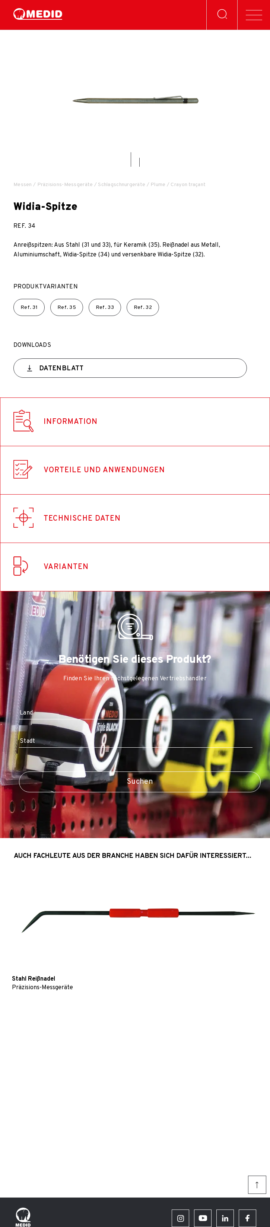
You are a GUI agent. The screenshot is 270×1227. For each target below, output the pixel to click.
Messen (22, 185)
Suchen (140, 782)
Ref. (29, 307)
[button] (139, 162)
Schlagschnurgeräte (121, 185)
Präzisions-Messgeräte (65, 185)
